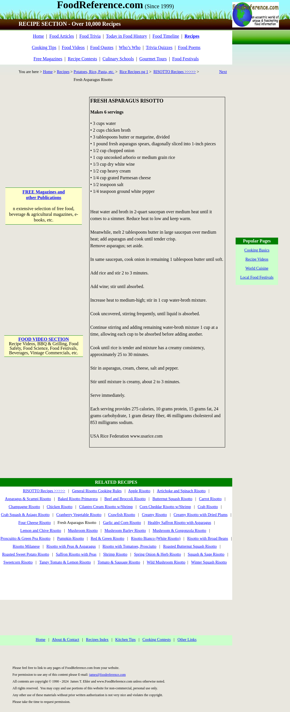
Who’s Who (129, 47)
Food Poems (189, 47)
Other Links (187, 640)
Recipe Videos (257, 259)
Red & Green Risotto (107, 538)
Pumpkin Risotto (70, 538)
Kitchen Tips (125, 640)
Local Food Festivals (256, 277)
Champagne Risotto (24, 507)
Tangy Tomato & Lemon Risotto (65, 562)
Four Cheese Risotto (34, 523)
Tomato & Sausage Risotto (118, 562)
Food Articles (61, 36)
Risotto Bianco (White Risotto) (156, 538)
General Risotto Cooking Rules (96, 491)
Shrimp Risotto (115, 554)
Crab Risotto (208, 507)
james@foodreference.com (107, 675)
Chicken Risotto (59, 507)
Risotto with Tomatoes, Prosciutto (129, 546)
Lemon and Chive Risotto (40, 530)
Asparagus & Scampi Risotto (28, 499)
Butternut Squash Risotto (172, 499)
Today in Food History (126, 36)
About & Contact (65, 640)
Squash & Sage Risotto (206, 554)
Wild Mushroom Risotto (166, 562)
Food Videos (73, 47)
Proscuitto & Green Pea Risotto (25, 538)
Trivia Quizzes (159, 47)
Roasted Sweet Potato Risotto (25, 554)
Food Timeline (166, 36)
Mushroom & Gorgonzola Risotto (179, 530)
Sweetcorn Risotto (18, 562)
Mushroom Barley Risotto (125, 530)
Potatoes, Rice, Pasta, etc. (94, 72)
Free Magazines (47, 58)
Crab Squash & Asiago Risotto (25, 515)
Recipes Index (97, 640)
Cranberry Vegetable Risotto (78, 515)
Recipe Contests (82, 58)
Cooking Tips (44, 47)
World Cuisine (257, 268)
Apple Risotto (139, 491)
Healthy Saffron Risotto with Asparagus (179, 523)
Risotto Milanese (26, 546)
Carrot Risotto (210, 499)
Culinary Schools (118, 58)
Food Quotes (101, 47)
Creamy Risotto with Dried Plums (201, 515)
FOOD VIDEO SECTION (43, 339)
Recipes (63, 72)
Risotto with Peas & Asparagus (71, 546)
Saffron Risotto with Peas (76, 554)
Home (38, 36)
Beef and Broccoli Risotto (125, 499)
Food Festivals (185, 58)
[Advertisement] (44, 132)
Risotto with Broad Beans (207, 538)
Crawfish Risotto (121, 515)
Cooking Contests (156, 640)
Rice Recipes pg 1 (134, 72)
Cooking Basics (256, 250)
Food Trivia (90, 36)
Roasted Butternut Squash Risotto (190, 546)
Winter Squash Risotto (209, 562)
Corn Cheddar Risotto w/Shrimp (165, 507)
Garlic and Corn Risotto (122, 523)
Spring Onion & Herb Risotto (157, 554)
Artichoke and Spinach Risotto (181, 491)
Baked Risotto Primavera (78, 499)
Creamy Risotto (154, 515)
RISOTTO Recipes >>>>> (174, 72)
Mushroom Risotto (83, 530)
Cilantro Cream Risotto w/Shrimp (106, 507)
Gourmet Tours (153, 58)
